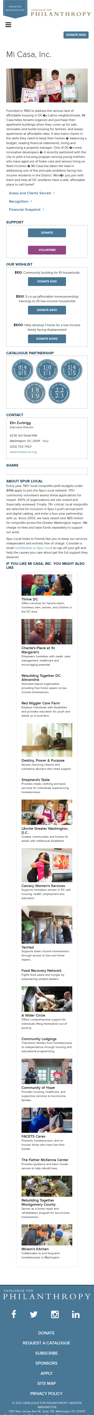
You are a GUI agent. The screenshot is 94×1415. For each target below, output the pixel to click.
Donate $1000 (47, 339)
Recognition (18, 201)
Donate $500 (47, 310)
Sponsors (46, 1363)
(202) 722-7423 (20, 446)
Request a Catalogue (46, 1343)
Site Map (46, 1383)
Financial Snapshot (25, 209)
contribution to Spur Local (33, 548)
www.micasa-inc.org (27, 452)
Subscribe (46, 1353)
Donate (47, 233)
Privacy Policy (46, 1393)
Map (46, 441)
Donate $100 (47, 281)
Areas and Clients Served (30, 193)
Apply (47, 1373)
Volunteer (47, 250)
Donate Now (76, 35)
